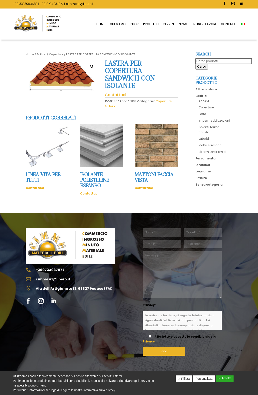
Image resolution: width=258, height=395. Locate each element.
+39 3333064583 (25, 4)
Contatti (229, 24)
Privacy (149, 341)
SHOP (134, 24)
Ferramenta (205, 158)
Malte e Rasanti (210, 145)
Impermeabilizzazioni (214, 120)
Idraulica (202, 165)
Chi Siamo (118, 24)
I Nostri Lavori (204, 24)
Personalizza (203, 378)
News (183, 24)
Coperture (56, 54)
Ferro (202, 114)
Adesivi (204, 101)
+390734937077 (50, 269)
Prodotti (151, 24)
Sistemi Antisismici (212, 152)
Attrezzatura (206, 89)
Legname (203, 171)
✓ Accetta (224, 378)
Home (100, 24)
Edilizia (41, 54)
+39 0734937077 (51, 4)
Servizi (168, 24)
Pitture (201, 178)
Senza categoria (208, 184)
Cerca (201, 67)
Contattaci (115, 94)
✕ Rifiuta (184, 378)
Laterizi (204, 138)
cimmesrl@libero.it (80, 4)
